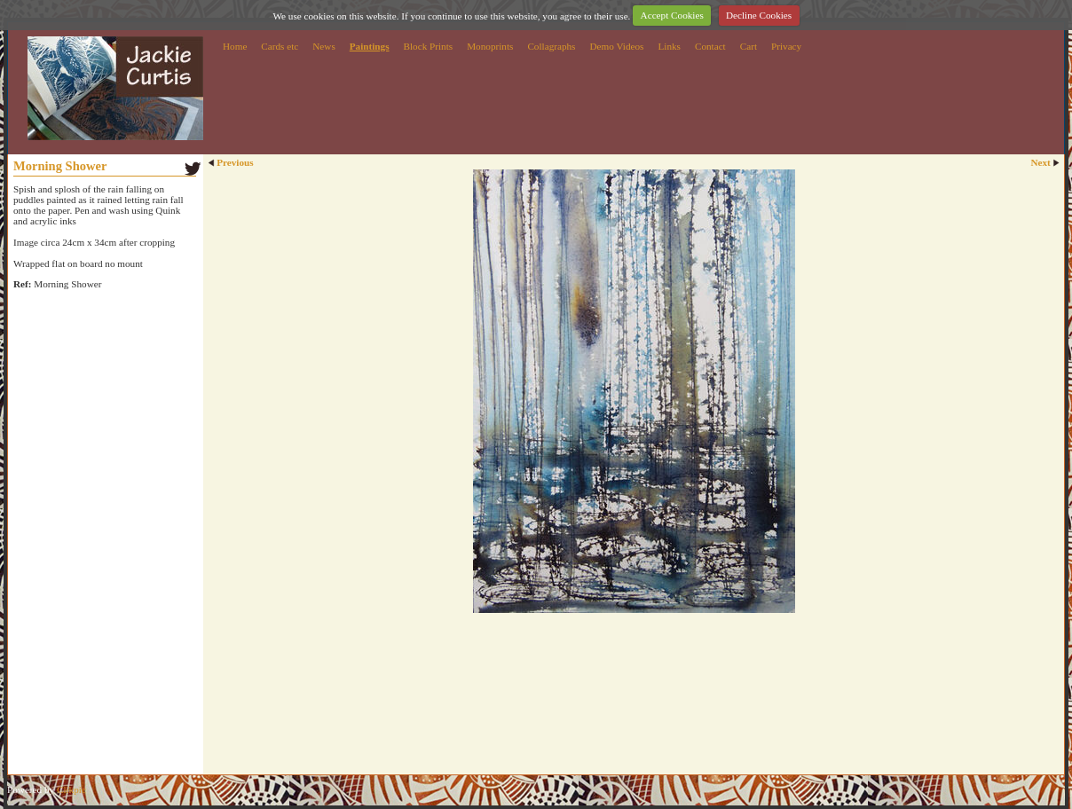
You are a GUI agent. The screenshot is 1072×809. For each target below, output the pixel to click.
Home (235, 46)
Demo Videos (616, 46)
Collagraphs (551, 46)
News (323, 46)
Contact (710, 46)
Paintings (370, 46)
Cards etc (279, 46)
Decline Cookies (759, 15)
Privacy (786, 46)
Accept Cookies (672, 15)
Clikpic (71, 789)
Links (669, 46)
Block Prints (428, 46)
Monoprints (490, 46)
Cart (748, 46)
